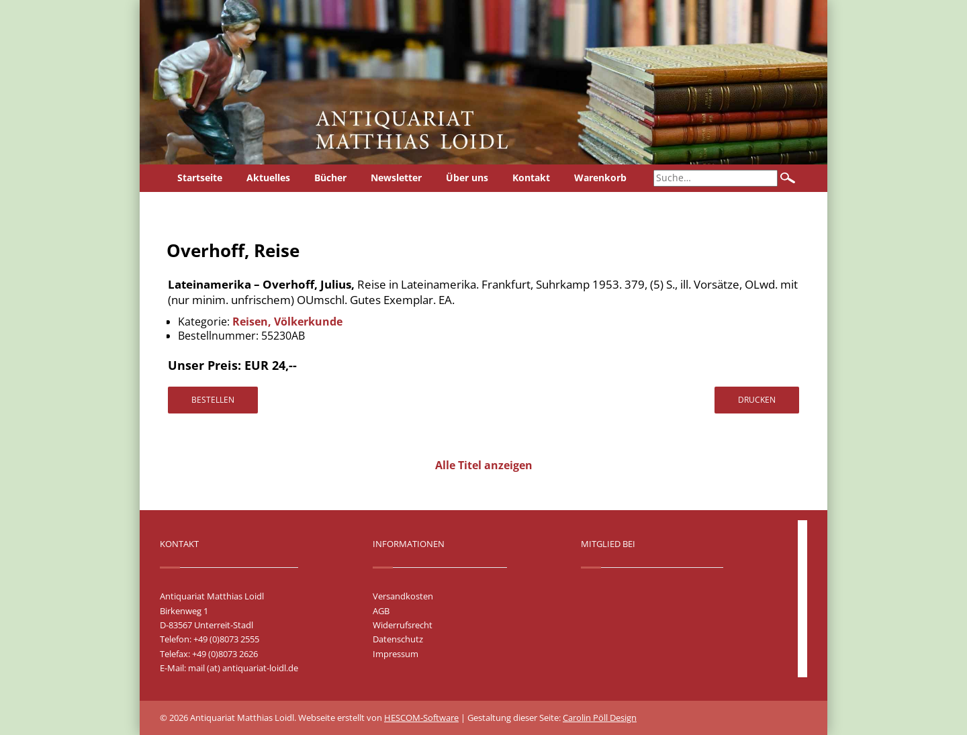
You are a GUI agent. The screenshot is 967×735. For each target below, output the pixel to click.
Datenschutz (398, 639)
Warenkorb (600, 177)
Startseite (199, 177)
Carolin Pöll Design (600, 718)
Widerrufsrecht (402, 625)
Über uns (467, 177)
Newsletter (396, 177)
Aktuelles (268, 177)
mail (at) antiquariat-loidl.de (243, 668)
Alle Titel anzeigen (484, 465)
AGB (381, 611)
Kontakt (531, 177)
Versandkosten (403, 596)
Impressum (395, 654)
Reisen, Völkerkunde (287, 321)
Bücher (330, 177)
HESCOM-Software (421, 718)
